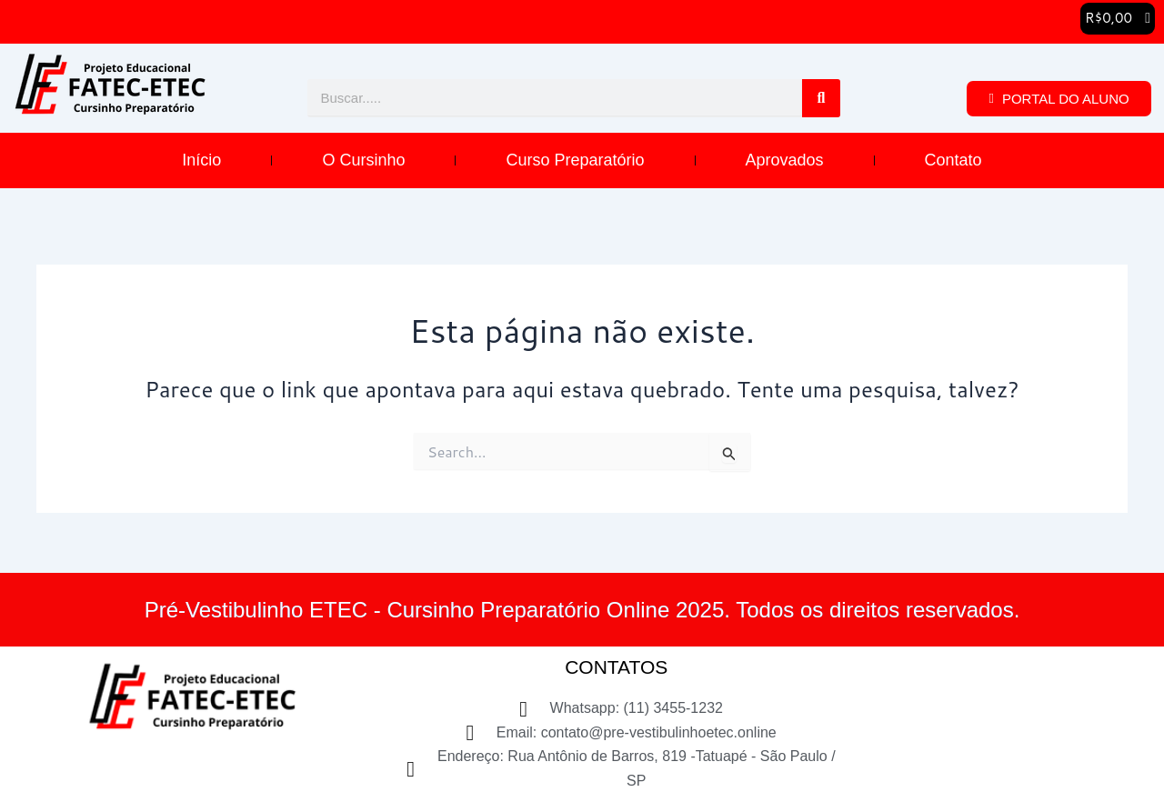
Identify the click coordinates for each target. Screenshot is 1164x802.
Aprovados (785, 162)
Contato (953, 162)
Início (201, 162)
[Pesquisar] (821, 100)
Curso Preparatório (575, 162)
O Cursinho (363, 162)
